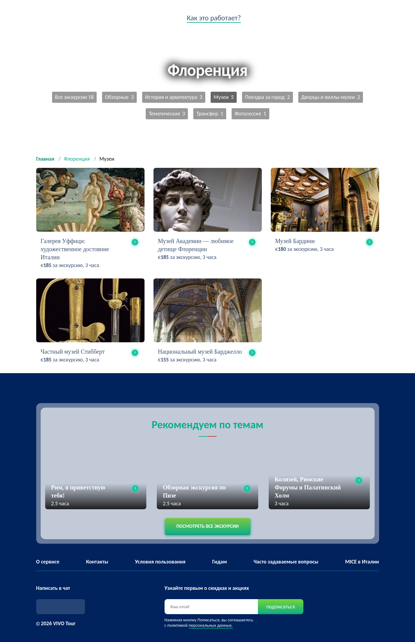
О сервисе (48, 561)
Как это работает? (214, 17)
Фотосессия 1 (250, 113)
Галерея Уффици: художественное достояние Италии (75, 249)
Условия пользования (160, 561)
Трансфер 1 (209, 113)
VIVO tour (47, 19)
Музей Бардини (295, 241)
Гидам (219, 561)
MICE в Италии (362, 561)
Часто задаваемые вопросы (286, 561)
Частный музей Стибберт (73, 351)
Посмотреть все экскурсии (207, 526)
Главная (45, 159)
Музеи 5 (224, 97)
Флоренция (77, 159)
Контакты (97, 561)
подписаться (280, 606)
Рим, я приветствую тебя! (78, 491)
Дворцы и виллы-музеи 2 (330, 97)
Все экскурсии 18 (74, 97)
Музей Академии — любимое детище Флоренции (196, 245)
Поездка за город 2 (267, 97)
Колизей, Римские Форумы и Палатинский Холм (308, 487)
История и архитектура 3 (173, 97)
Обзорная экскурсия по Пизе (194, 491)
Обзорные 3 (119, 97)
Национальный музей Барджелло (200, 351)
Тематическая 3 (167, 113)
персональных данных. (211, 625)
